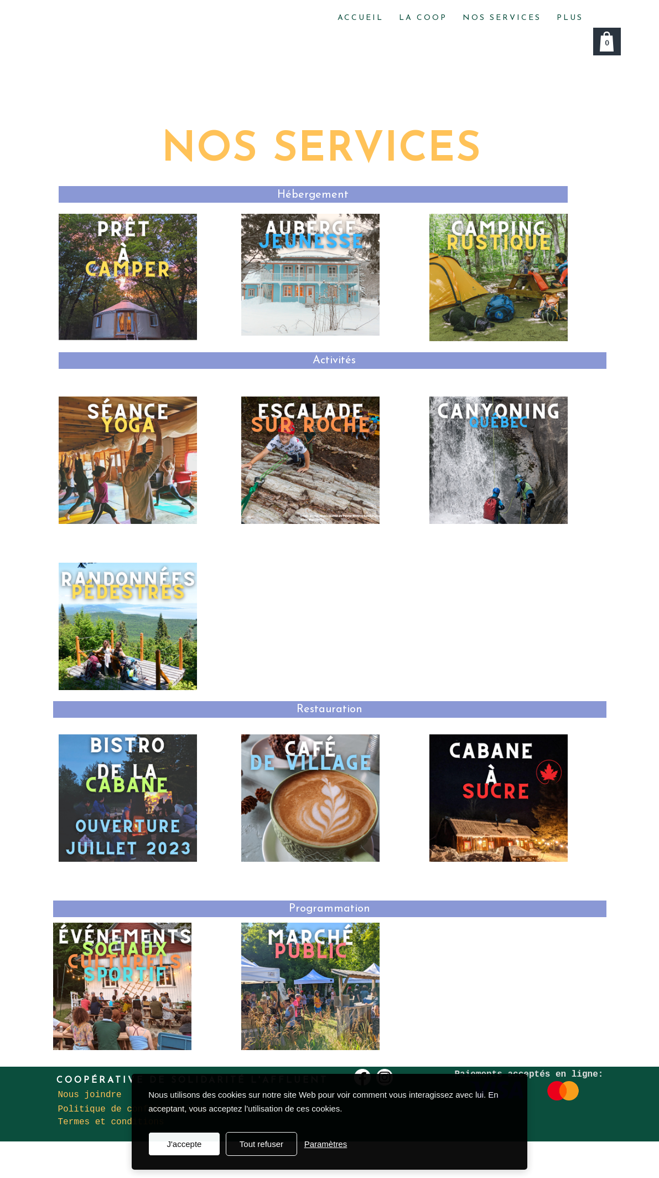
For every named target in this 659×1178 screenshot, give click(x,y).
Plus (570, 18)
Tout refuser (261, 1144)
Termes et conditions (111, 1122)
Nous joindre (90, 1095)
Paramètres (325, 1144)
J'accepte (184, 1144)
